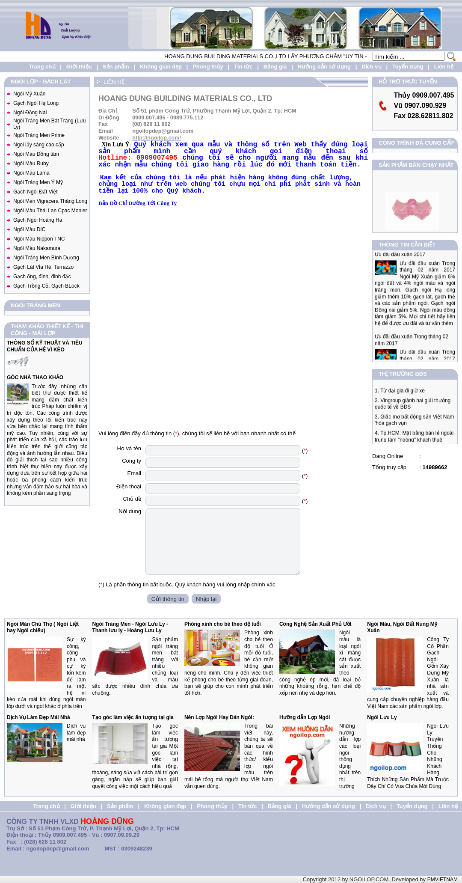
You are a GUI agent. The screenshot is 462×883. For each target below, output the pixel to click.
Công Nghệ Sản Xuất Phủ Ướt (315, 624)
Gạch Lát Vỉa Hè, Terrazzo (43, 267)
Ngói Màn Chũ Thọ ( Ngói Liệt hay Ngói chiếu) (43, 627)
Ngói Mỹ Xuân (29, 94)
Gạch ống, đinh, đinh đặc (42, 276)
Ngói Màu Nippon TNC (39, 239)
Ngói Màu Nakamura (36, 248)
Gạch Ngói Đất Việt (35, 192)
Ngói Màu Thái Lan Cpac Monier (50, 211)
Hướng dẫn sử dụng (324, 66)
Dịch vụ (371, 66)
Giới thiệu (79, 66)
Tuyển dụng (408, 66)
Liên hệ (443, 66)
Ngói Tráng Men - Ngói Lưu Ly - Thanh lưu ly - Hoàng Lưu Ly (130, 627)
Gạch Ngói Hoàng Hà (37, 220)
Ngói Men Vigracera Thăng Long (50, 201)
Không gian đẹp (161, 66)
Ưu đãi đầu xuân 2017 (400, 263)
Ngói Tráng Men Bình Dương (46, 258)
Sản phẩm (116, 66)
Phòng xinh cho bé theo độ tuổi (222, 624)
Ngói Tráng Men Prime (39, 135)
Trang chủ (42, 66)
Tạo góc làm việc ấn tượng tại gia (132, 717)
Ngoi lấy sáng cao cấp (38, 145)
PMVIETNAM (442, 880)
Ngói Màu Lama (31, 173)
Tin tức (243, 66)
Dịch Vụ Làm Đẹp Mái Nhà (38, 717)
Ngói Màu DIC (29, 229)
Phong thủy (207, 66)
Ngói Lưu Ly (382, 717)
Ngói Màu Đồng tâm (36, 154)
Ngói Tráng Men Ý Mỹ (38, 182)
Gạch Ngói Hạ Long (36, 103)
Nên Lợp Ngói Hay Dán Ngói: (219, 717)
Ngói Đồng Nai (30, 113)
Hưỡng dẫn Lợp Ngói (304, 717)
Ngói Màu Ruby (31, 163)
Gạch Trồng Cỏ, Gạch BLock (46, 286)
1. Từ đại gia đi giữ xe (400, 395)
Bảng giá (275, 66)
